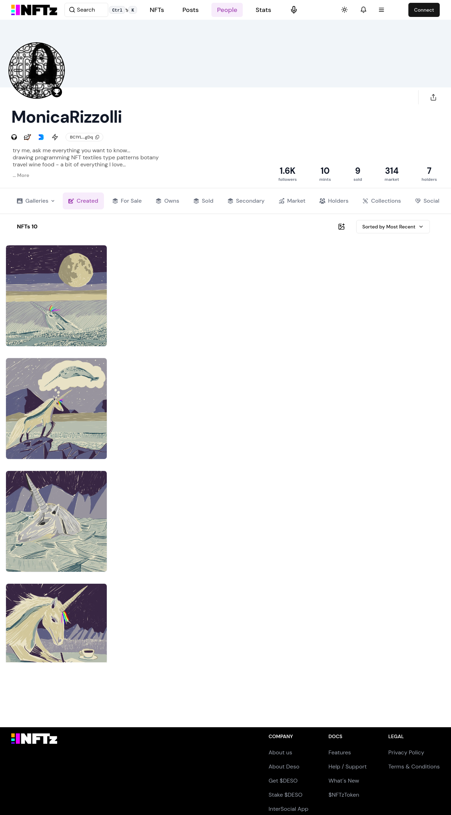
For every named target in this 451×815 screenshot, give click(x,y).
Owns (167, 200)
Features (339, 752)
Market (292, 200)
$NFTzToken (343, 794)
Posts (191, 10)
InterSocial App (288, 809)
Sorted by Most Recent (393, 226)
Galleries (35, 200)
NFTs (157, 10)
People (227, 10)
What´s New (343, 780)
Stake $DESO (285, 794)
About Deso (283, 766)
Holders (334, 200)
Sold (203, 200)
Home (122, 10)
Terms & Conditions (414, 766)
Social (427, 200)
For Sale (127, 200)
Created (83, 200)
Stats (263, 10)
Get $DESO (282, 780)
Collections (382, 200)
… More (21, 175)
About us (280, 752)
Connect (424, 10)
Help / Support (347, 766)
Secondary (246, 200)
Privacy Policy (406, 752)
